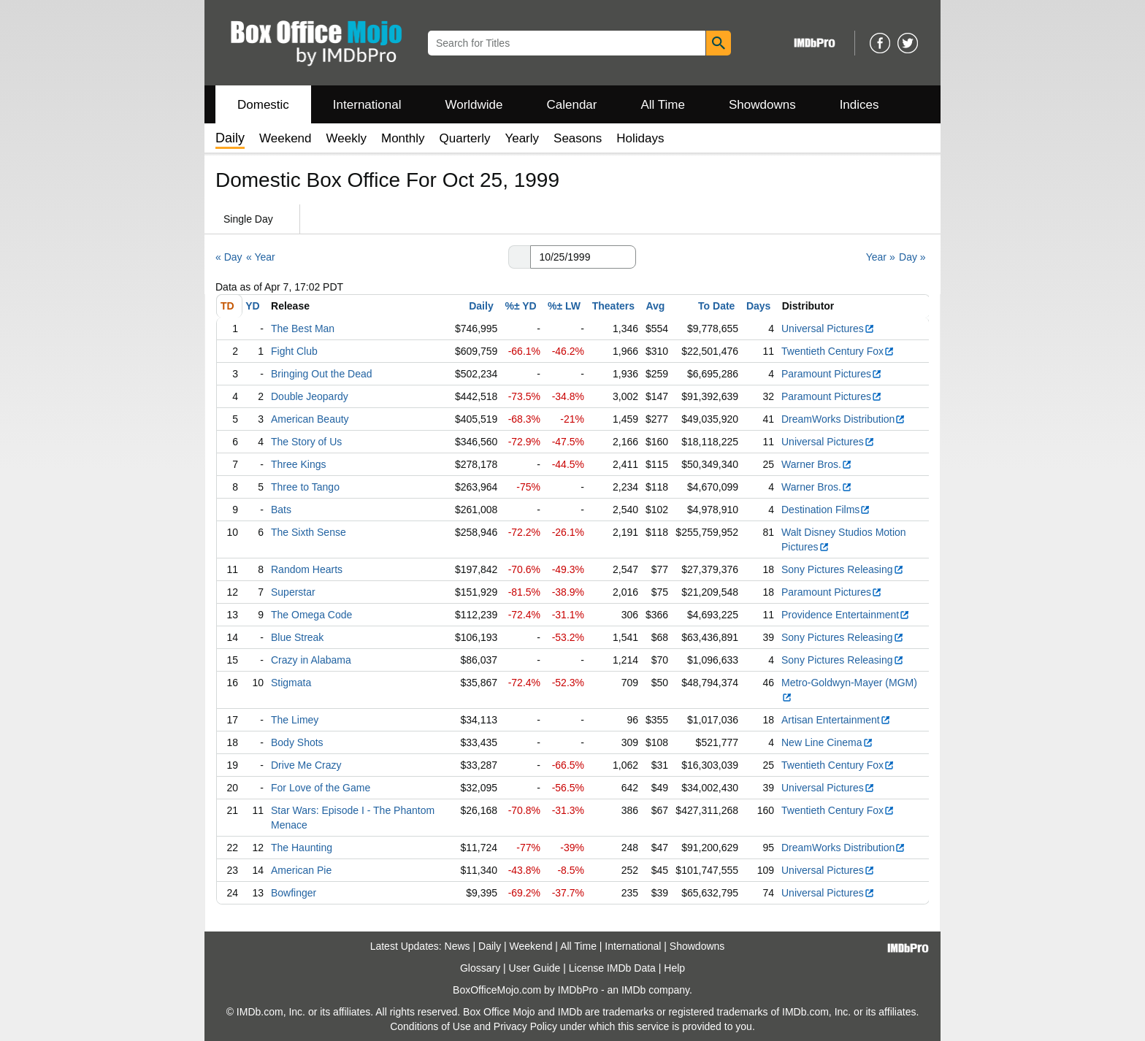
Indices (859, 105)
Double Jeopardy (309, 396)
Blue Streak (297, 637)
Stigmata (291, 682)
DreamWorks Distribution (843, 419)
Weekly (346, 138)
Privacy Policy (525, 1026)
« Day (228, 257)
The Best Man (302, 328)
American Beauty (310, 419)
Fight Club (294, 351)
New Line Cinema (827, 742)
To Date (716, 306)
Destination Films (825, 509)
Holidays (640, 138)
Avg (655, 306)
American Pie (301, 870)
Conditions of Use (430, 1026)
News (457, 946)
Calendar (572, 105)
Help (674, 968)
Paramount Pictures (831, 374)
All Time (663, 105)
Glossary (480, 968)
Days (758, 306)
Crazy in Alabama (311, 660)
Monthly (403, 138)
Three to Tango (305, 487)
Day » (912, 257)
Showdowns (762, 105)
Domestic (263, 105)
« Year (260, 257)
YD (252, 306)
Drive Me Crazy (306, 765)
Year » (880, 257)
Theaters (613, 306)
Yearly (522, 138)
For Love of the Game (320, 788)
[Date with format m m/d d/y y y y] (583, 257)
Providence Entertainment (845, 615)
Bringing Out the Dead (321, 374)
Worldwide (473, 105)
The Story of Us (306, 441)
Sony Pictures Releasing (842, 569)
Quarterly (465, 138)
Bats (281, 509)
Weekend (285, 138)
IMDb (633, 990)
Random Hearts (306, 569)
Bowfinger (293, 893)
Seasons (578, 138)
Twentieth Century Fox (838, 351)
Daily (481, 306)
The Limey (294, 720)
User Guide (535, 968)
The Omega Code (311, 615)
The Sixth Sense (308, 532)
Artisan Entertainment (836, 720)
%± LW (564, 306)
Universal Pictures (828, 328)
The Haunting (301, 847)
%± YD (520, 306)
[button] (519, 257)
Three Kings (298, 464)
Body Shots (297, 742)
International (367, 105)
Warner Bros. (816, 464)
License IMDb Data (612, 968)
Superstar (293, 592)
